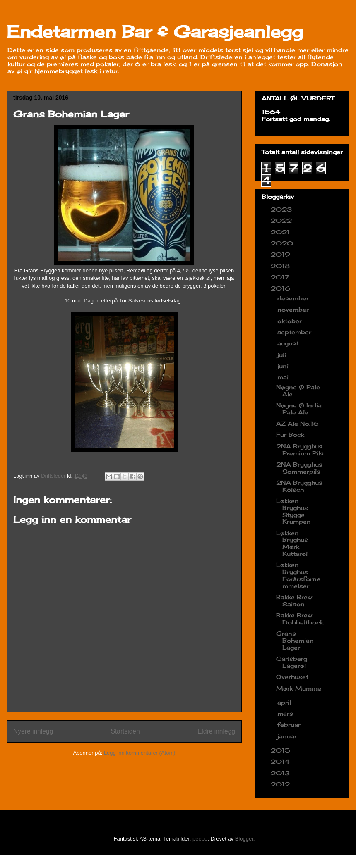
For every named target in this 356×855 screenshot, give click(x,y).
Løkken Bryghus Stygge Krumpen (293, 511)
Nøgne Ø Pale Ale (298, 390)
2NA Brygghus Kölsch (299, 486)
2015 (281, 750)
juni (284, 365)
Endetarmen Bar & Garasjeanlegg (155, 31)
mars (286, 713)
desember (294, 298)
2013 (281, 772)
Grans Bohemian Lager (295, 640)
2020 (283, 243)
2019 (281, 254)
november (294, 309)
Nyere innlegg (33, 731)
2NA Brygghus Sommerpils (299, 468)
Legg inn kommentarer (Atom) (140, 753)
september (295, 332)
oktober (290, 320)
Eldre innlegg (216, 731)
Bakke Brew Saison (294, 600)
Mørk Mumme (298, 688)
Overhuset (292, 676)
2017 (281, 277)
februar (290, 724)
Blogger (244, 839)
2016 (281, 288)
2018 (281, 265)
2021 (281, 232)
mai (284, 377)
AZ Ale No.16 (297, 423)
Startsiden (125, 731)
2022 (282, 220)
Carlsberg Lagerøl (291, 662)
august (289, 343)
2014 (281, 761)
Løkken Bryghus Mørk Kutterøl (292, 543)
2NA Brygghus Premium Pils (300, 450)
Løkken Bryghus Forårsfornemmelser (298, 575)
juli (282, 354)
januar (288, 736)
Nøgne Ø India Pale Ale (299, 409)
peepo (199, 839)
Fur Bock (290, 434)
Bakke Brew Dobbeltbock (299, 619)
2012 (281, 784)
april (285, 702)
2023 (282, 209)
